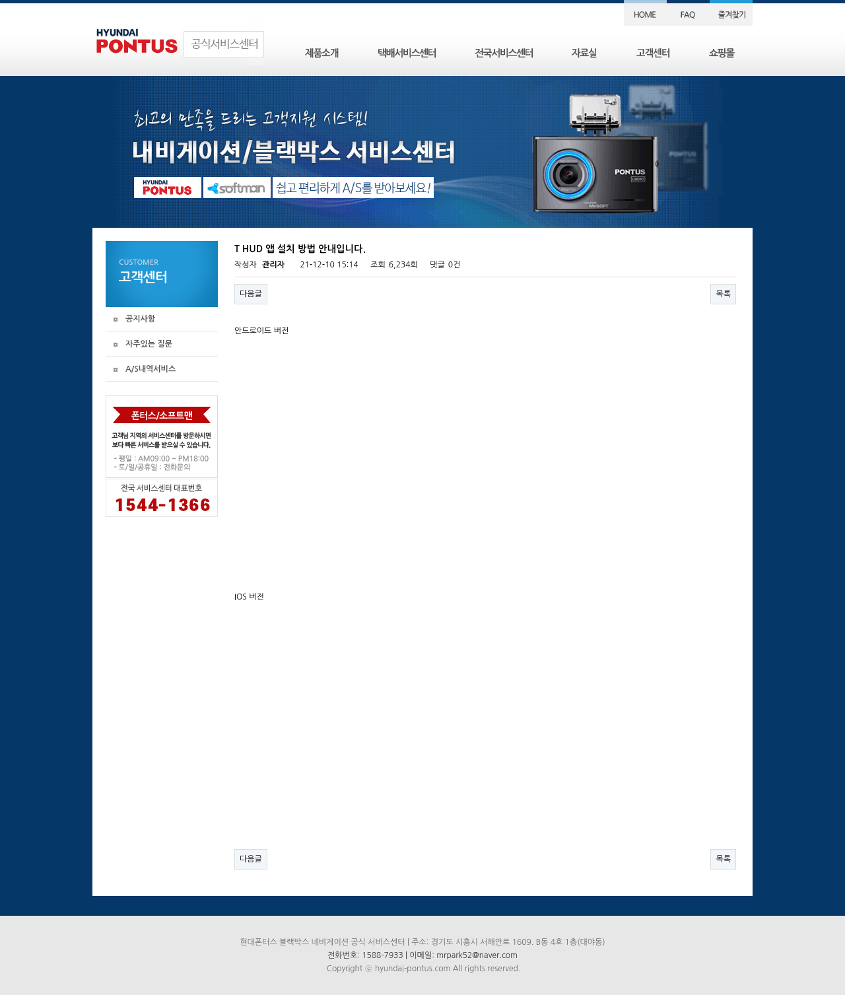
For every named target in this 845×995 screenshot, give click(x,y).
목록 (723, 294)
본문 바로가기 (0, 0)
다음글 (251, 294)
